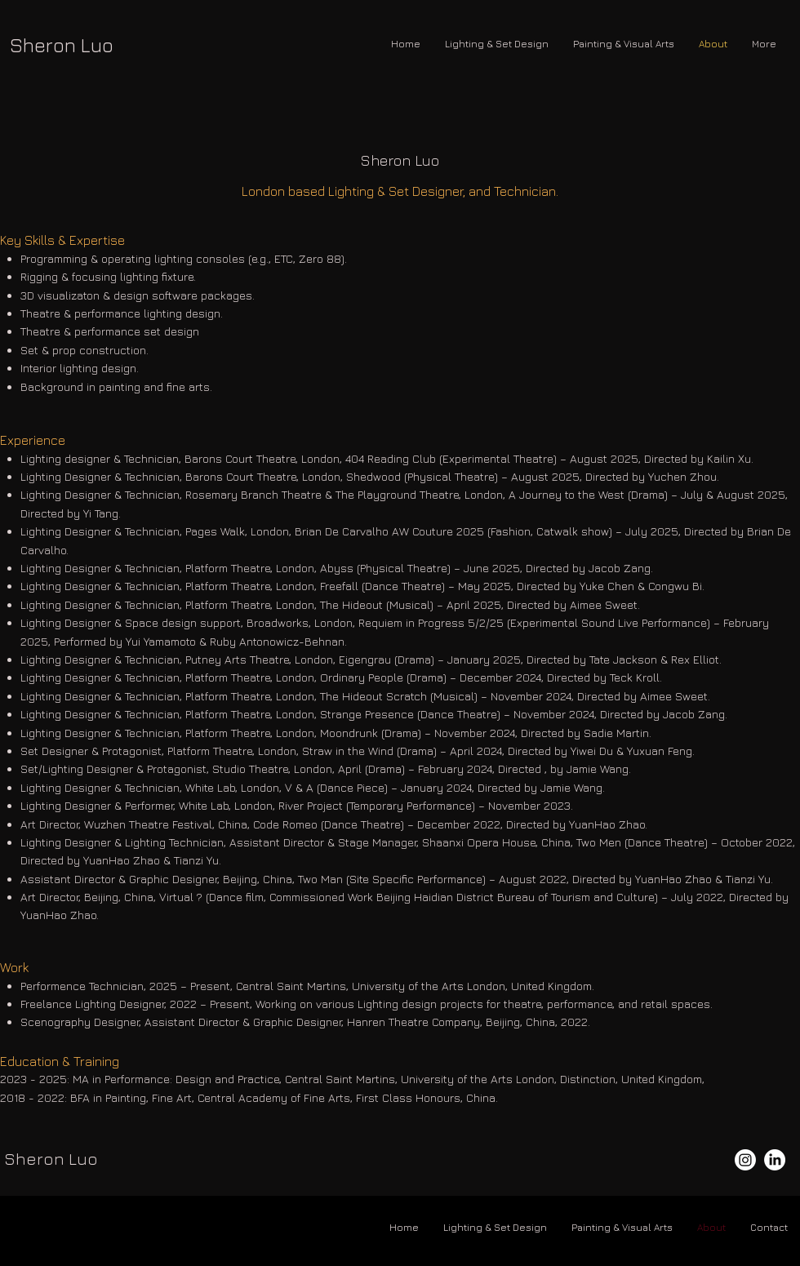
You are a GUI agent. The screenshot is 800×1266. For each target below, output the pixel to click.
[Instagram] (745, 1159)
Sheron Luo (61, 44)
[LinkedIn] (774, 1159)
